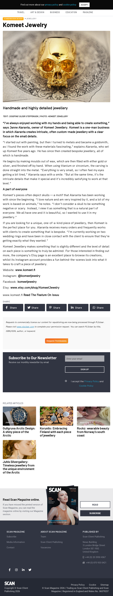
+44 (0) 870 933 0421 (96, 562)
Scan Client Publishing (52, 542)
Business (55, 12)
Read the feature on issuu (41, 295)
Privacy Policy (91, 381)
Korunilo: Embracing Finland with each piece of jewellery (55, 431)
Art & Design (37, 12)
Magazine (88, 12)
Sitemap (104, 585)
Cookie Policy (86, 385)
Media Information (16, 542)
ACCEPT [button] (84, 5)
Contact (10, 547)
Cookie (92, 585)
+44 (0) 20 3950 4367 (95, 557)
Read (95, 504)
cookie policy (69, 4)
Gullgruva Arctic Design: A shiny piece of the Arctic (19, 431)
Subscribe (95, 513)
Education (71, 12)
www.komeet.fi (13, 295)
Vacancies (46, 547)
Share (11, 307)
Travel (21, 12)
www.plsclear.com (25, 326)
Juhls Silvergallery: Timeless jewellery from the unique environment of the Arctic (18, 467)
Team (43, 536)
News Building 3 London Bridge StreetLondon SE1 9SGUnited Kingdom (94, 547)
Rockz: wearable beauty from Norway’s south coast (93, 431)
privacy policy (51, 4)
